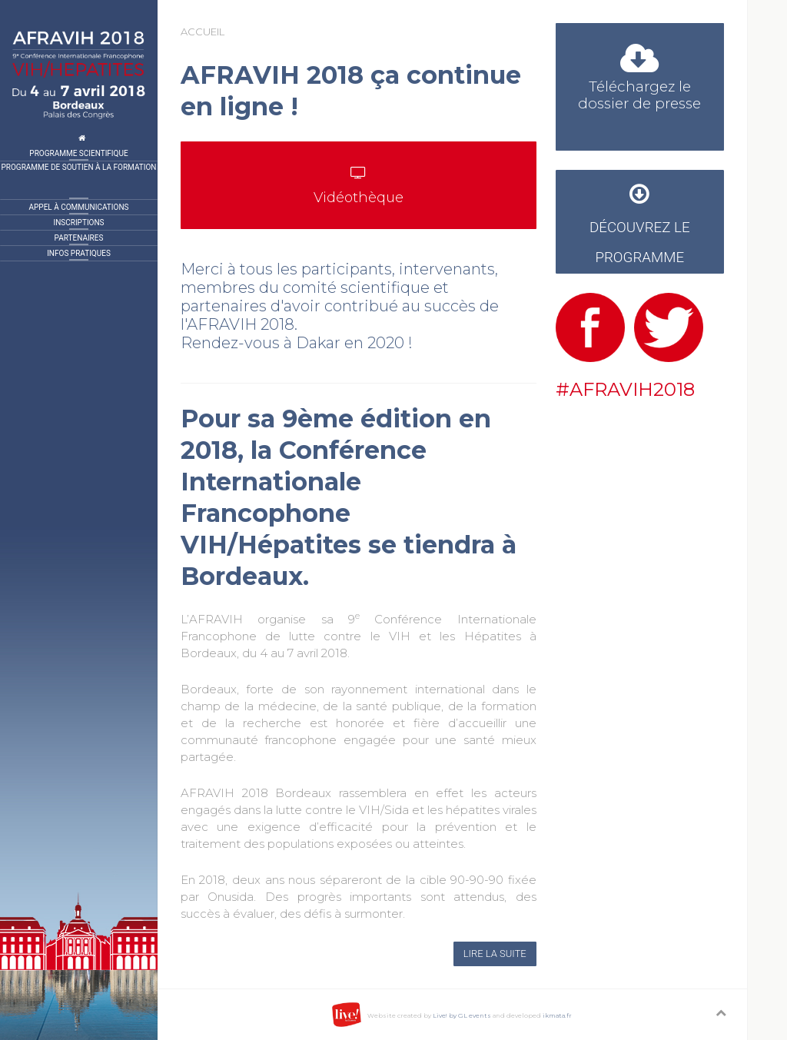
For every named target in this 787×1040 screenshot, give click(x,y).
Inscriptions (78, 222)
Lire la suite (494, 953)
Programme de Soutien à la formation (79, 167)
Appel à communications (79, 207)
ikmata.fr (557, 1015)
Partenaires (79, 238)
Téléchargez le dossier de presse (639, 81)
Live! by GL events (462, 1015)
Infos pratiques (79, 253)
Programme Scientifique (78, 153)
